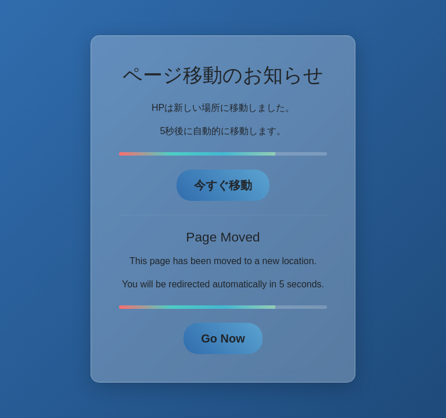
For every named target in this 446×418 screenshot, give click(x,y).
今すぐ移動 (223, 185)
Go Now (223, 338)
